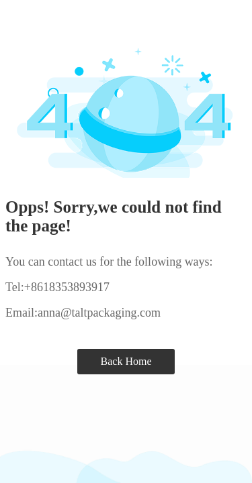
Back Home (126, 361)
